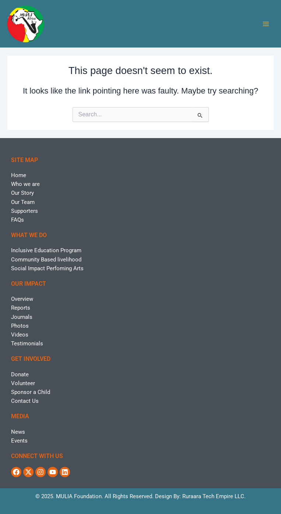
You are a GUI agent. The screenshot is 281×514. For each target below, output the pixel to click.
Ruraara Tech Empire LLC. (214, 496)
